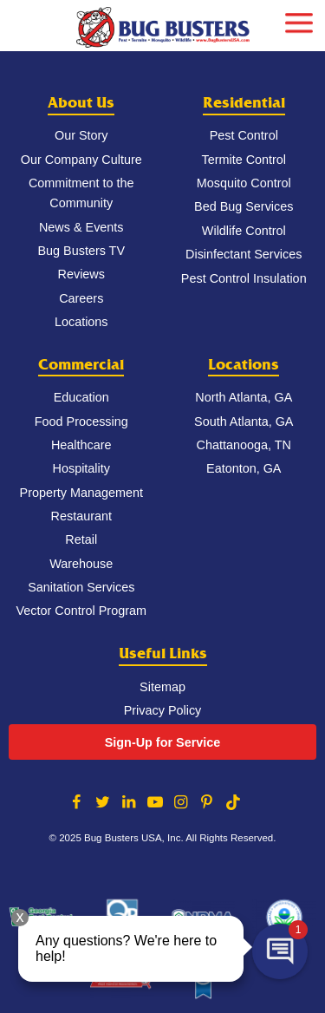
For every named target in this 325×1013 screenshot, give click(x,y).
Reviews (81, 274)
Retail (81, 539)
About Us (81, 103)
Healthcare (81, 445)
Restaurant (81, 516)
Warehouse (81, 564)
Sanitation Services (81, 587)
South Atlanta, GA (243, 421)
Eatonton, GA (243, 468)
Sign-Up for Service (163, 742)
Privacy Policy (163, 710)
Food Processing (81, 421)
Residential (244, 103)
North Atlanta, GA (243, 397)
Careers (81, 298)
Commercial (81, 365)
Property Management (81, 493)
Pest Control (244, 135)
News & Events (81, 227)
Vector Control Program (81, 611)
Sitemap (162, 687)
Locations (81, 322)
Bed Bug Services (243, 206)
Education (81, 397)
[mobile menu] (299, 21)
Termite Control (243, 160)
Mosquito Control (244, 183)
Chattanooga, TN (244, 445)
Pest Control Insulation (244, 278)
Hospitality (81, 468)
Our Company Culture (81, 160)
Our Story (81, 135)
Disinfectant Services (243, 254)
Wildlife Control (244, 231)
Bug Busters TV (81, 251)
